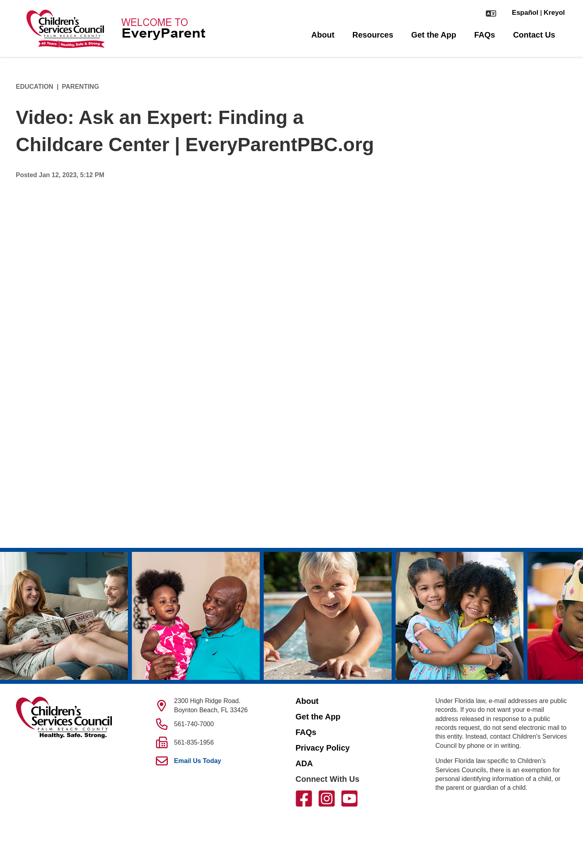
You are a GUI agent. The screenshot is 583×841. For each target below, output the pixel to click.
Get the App (433, 34)
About (322, 34)
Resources (372, 34)
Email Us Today (197, 760)
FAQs (484, 34)
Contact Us (534, 34)
